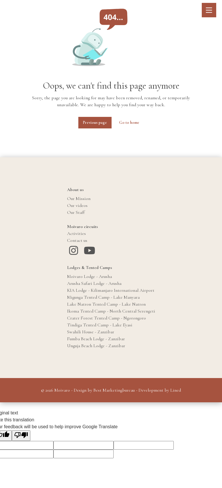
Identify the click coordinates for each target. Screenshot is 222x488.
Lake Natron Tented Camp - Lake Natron (106, 304)
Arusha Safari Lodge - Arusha (94, 283)
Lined (175, 390)
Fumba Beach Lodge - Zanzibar (96, 339)
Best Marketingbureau (114, 390)
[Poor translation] (21, 435)
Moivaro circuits (82, 226)
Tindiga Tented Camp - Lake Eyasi (99, 325)
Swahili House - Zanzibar (90, 332)
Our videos (77, 205)
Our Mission (78, 198)
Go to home (129, 122)
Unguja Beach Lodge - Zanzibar (96, 346)
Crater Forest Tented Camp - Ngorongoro (106, 318)
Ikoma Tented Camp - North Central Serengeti (111, 311)
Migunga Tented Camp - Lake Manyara (103, 297)
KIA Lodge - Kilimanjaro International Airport (110, 290)
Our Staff (76, 212)
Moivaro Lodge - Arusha (89, 276)
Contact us (77, 240)
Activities (76, 233)
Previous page (95, 122)
